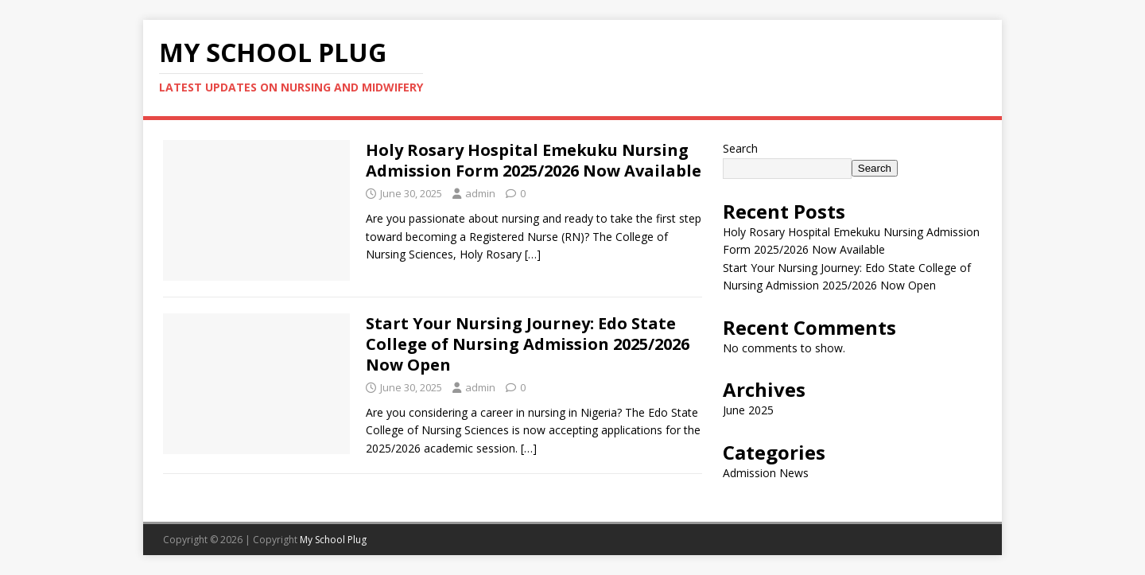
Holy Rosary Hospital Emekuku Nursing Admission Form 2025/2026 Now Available (533, 160)
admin (480, 193)
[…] (533, 254)
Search (740, 148)
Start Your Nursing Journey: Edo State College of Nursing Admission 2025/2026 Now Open (527, 344)
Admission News (766, 472)
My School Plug (333, 539)
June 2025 (748, 410)
